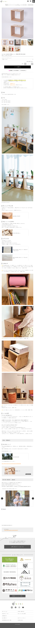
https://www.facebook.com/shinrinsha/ (11, 530)
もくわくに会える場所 (22, 613)
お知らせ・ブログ (6, 613)
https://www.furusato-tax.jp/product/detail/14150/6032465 (11, 463)
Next (33, 498)
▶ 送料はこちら (12, 83)
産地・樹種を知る (21, 611)
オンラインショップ (11, 4)
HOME (7, 4)
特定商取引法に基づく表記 (7, 620)
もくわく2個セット (17, 4)
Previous (2, 498)
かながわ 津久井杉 (17, 5)
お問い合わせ (21, 620)
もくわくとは (5, 611)
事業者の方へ (5, 615)
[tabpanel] (17, 23)
